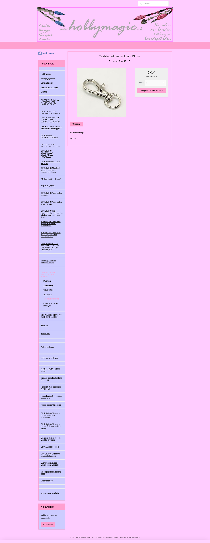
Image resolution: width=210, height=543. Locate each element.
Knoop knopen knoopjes (51, 405)
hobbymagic (46, 53)
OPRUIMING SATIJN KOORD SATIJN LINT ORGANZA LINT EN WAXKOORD (50, 247)
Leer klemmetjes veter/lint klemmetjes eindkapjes (51, 127)
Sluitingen (47, 294)
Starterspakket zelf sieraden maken (48, 262)
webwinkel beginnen (110, 537)
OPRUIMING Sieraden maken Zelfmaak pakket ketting (51, 426)
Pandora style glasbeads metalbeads (51, 388)
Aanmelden (48, 524)
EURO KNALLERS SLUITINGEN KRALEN (50, 112)
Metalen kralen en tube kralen (50, 370)
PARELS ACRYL (48, 186)
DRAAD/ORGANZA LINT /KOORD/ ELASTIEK (51, 316)
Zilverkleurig (48, 285)
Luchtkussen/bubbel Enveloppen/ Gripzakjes (51, 464)
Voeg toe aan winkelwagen (151, 90)
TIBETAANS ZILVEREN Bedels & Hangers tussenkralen (51, 224)
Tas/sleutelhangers (51, 299)
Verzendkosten (47, 83)
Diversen (47, 281)
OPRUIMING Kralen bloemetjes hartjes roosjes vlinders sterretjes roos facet (51, 214)
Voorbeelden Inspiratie (50, 493)
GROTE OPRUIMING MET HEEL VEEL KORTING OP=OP (50, 102)
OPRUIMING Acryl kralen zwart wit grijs (51, 203)
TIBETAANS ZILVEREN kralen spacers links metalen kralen (51, 235)
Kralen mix (45, 333)
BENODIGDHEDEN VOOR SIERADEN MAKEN (49, 274)
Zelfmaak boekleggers (50, 447)
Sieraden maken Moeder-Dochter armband (51, 439)
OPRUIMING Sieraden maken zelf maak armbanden (50, 415)
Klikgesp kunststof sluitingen (50, 304)
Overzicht (76, 124)
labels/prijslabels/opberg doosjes (51, 473)
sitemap (95, 537)
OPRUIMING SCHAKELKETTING (49, 136)
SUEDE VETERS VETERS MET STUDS (50, 145)
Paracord (45, 325)
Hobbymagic (46, 74)
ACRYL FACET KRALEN (51, 179)
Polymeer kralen (47, 347)
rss (100, 537)
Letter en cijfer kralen (49, 358)
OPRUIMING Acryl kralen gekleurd (51, 194)
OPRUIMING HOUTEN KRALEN (50, 162)
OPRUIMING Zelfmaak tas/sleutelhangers (50, 455)
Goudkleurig (48, 290)
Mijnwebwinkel (134, 537)
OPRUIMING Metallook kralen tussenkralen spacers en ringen (50, 170)
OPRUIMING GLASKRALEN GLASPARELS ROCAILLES (47, 154)
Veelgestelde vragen (49, 87)
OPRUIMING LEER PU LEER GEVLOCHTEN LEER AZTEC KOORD (50, 120)
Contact (44, 92)
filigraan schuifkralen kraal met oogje (51, 379)
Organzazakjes (47, 481)
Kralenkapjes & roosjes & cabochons (51, 397)
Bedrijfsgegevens (48, 78)
